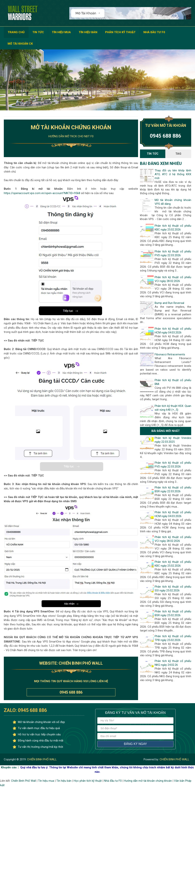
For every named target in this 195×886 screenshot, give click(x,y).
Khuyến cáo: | (10, 767)
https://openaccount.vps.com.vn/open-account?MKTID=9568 (42, 193)
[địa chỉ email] (135, 736)
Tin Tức (152, 153)
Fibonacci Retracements (170, 354)
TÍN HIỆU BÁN (88, 32)
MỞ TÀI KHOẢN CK (20, 43)
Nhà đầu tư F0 (113, 780)
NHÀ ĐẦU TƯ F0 (154, 32)
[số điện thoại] (135, 728)
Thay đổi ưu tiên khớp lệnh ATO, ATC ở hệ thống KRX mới (173, 174)
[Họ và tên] (135, 720)
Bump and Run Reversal (169, 303)
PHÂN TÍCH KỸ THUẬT (120, 32)
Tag (178, 153)
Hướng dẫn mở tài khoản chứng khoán (148, 780)
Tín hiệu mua (46, 780)
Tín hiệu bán (63, 780)
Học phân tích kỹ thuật (88, 780)
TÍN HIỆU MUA (61, 32)
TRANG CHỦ (16, 32)
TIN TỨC (38, 32)
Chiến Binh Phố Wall (23, 780)
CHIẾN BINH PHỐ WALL (41, 759)
